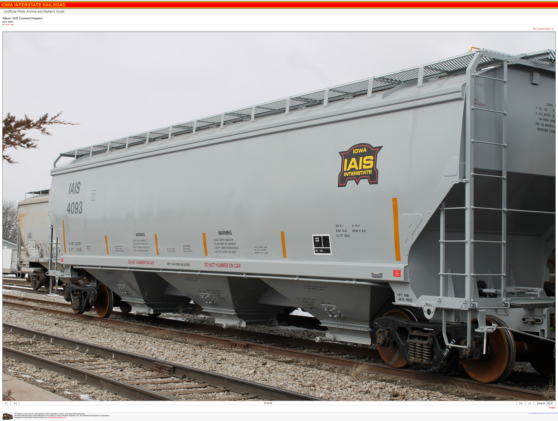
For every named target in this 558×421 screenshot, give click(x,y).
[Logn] (552, 407)
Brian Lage (9, 24)
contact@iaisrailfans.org (57, 417)
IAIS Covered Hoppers (543, 29)
